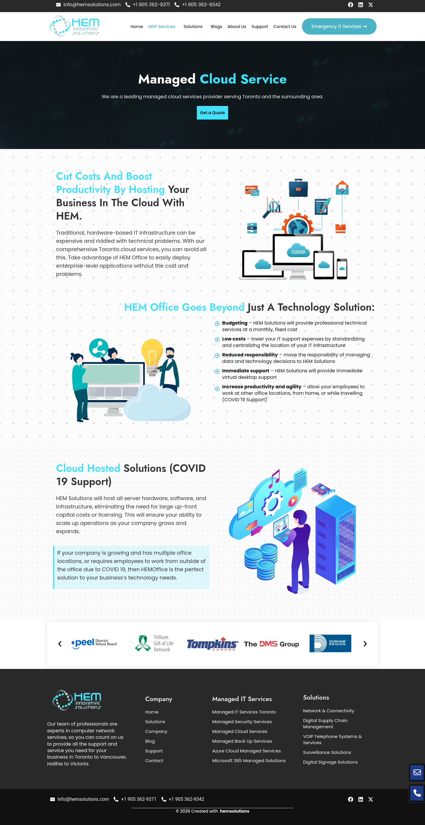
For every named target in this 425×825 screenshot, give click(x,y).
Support (259, 27)
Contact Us (284, 27)
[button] (163, 26)
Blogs (216, 27)
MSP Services (161, 27)
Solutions (193, 27)
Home (136, 27)
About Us (237, 27)
